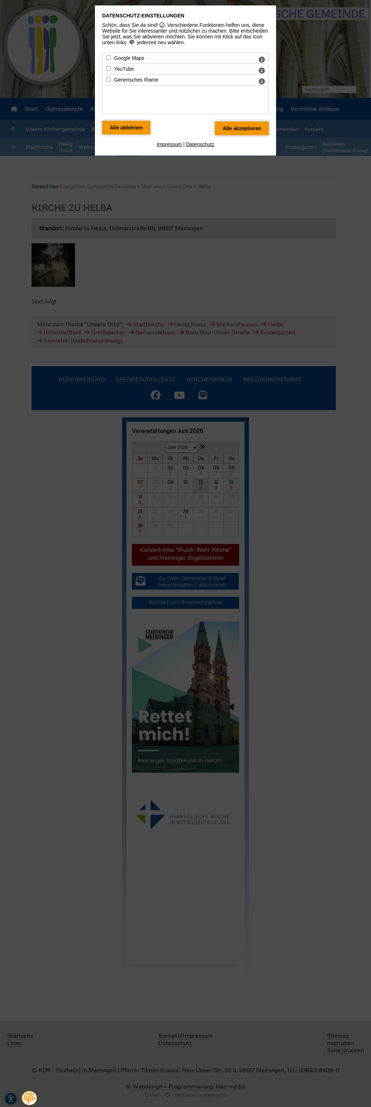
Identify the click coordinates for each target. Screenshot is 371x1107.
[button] (29, 1098)
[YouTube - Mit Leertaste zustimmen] (108, 68)
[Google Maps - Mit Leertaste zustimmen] (108, 57)
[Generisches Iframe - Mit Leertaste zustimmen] (108, 79)
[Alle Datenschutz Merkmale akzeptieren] (242, 128)
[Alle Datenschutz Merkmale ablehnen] (126, 128)
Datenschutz (200, 144)
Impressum (169, 144)
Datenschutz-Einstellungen (143, 15)
